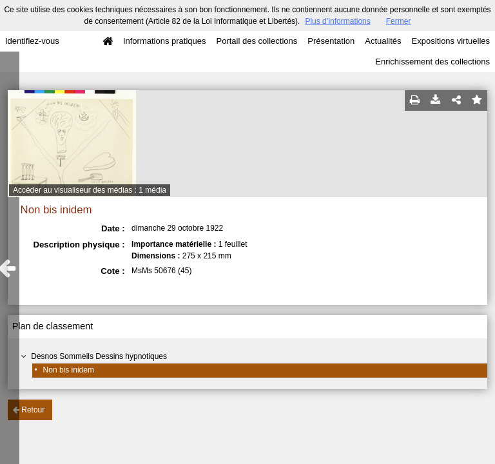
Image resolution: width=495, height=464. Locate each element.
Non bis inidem (68, 369)
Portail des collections (257, 41)
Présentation (330, 41)
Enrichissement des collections (432, 61)
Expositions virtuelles (451, 41)
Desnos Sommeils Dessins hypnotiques (99, 356)
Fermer (398, 21)
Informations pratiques (164, 41)
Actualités (383, 41)
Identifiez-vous (32, 41)
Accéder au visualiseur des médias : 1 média (89, 190)
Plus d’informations (337, 21)
